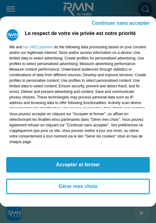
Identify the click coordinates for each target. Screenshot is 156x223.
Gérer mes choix (77, 186)
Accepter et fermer (78, 164)
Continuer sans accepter (121, 23)
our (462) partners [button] (38, 47)
